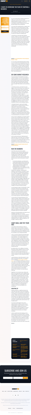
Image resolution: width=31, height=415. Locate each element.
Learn (24, 391)
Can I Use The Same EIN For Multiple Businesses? (16, 347)
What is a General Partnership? (23, 344)
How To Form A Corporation (15, 354)
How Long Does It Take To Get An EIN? (16, 356)
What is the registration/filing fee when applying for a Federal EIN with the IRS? (24, 351)
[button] (22, 1)
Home (3, 391)
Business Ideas (15, 391)
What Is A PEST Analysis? (15, 344)
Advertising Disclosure (19, 408)
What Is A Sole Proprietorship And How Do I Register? (24, 357)
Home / (11, 4)
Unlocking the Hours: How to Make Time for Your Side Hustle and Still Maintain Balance (24, 347)
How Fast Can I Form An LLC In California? (24, 354)
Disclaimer (9, 408)
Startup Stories (9, 391)
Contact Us (27, 391)
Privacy (14, 408)
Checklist (20, 391)
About (6, 391)
